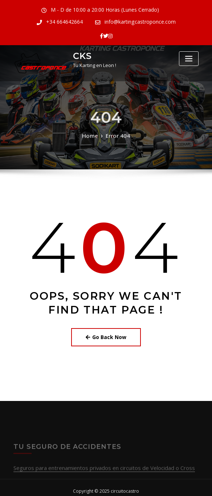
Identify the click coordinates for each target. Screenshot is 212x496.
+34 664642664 (163, 10)
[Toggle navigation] (189, 55)
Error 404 (116, 140)
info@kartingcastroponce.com (110, 21)
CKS (80, 52)
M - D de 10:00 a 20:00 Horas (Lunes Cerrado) (78, 10)
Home (92, 140)
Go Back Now (106, 332)
